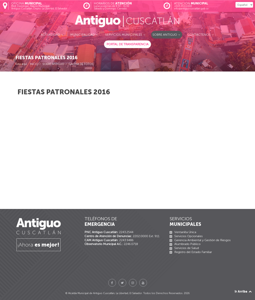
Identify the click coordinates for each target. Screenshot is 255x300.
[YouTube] (143, 283)
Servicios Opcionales (188, 236)
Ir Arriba (243, 291)
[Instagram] (133, 283)
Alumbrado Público (187, 244)
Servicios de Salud (186, 248)
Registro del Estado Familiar (193, 252)
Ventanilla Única (185, 232)
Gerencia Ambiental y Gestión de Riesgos (202, 240)
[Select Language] (244, 5)
